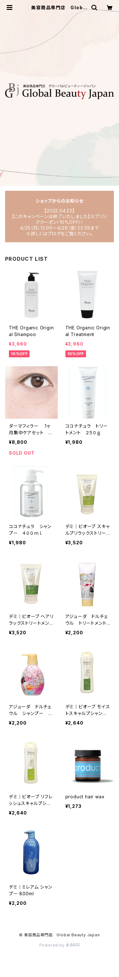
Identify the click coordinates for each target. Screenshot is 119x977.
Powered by (59, 945)
